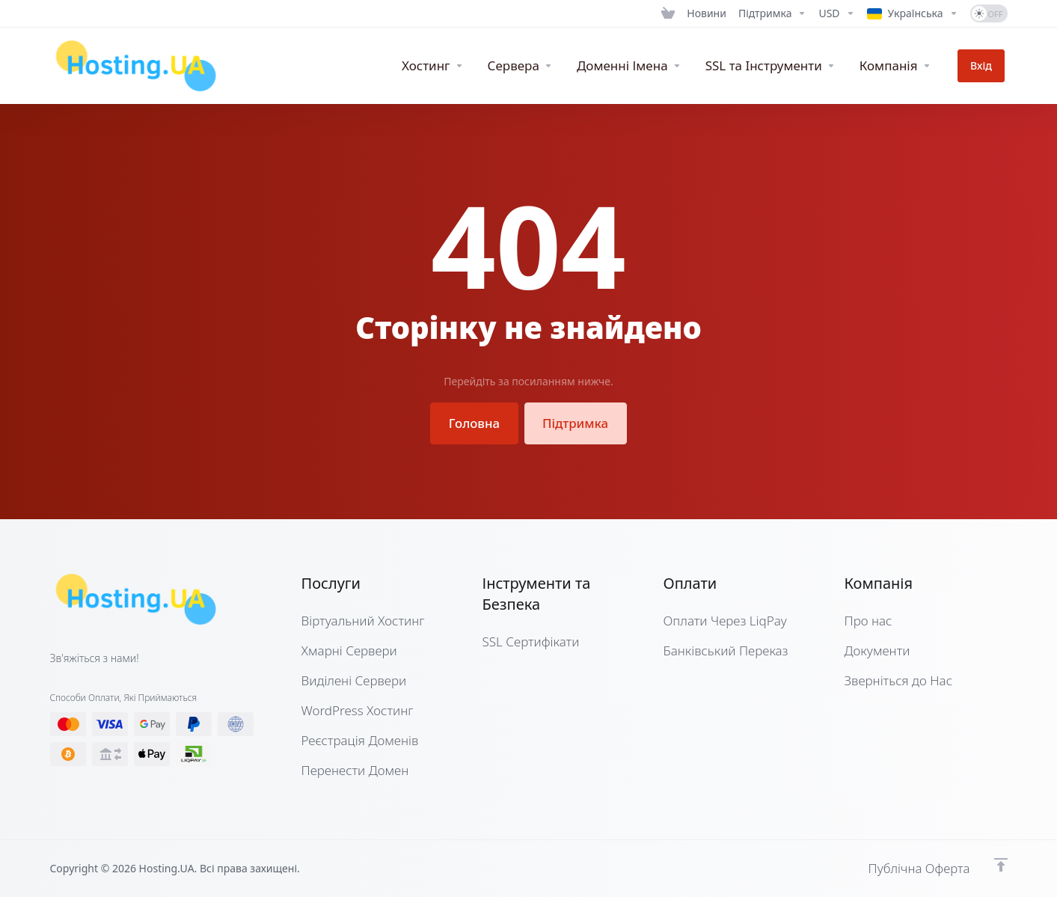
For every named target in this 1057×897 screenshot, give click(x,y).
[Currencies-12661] (836, 13)
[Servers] (525, 66)
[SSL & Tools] (776, 66)
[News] (706, 13)
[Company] (901, 66)
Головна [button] (474, 423)
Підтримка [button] (575, 423)
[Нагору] (1001, 865)
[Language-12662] (912, 13)
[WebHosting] (437, 66)
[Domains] (634, 66)
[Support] (772, 13)
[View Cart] (668, 13)
